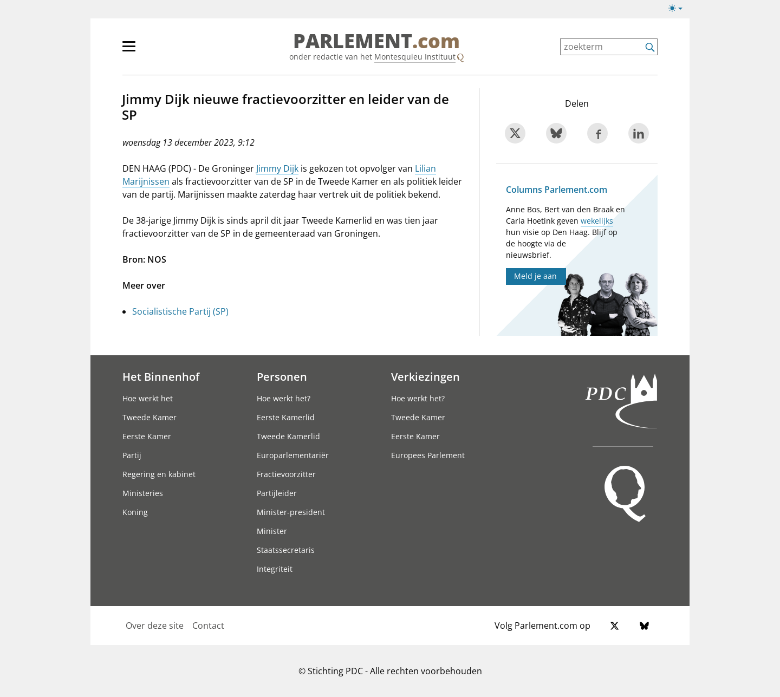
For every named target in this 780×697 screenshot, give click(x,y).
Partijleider (277, 493)
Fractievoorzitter (286, 474)
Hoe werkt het (147, 398)
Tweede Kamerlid (288, 436)
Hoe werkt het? (283, 398)
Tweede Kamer (149, 417)
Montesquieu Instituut (415, 56)
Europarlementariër (293, 455)
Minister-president (291, 512)
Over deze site (155, 625)
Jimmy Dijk (277, 168)
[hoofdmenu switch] (128, 50)
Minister (272, 531)
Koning (135, 512)
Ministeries (142, 493)
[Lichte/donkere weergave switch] (679, 8)
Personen (282, 376)
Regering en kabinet (159, 474)
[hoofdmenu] (164, 50)
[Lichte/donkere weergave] (679, 10)
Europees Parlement (428, 455)
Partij (131, 455)
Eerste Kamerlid (286, 417)
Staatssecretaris (286, 550)
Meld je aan (535, 276)
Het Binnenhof (160, 376)
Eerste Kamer (146, 436)
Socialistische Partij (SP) (180, 311)
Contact (208, 625)
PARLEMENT (376, 41)
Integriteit (274, 569)
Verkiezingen (425, 376)
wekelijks (597, 221)
